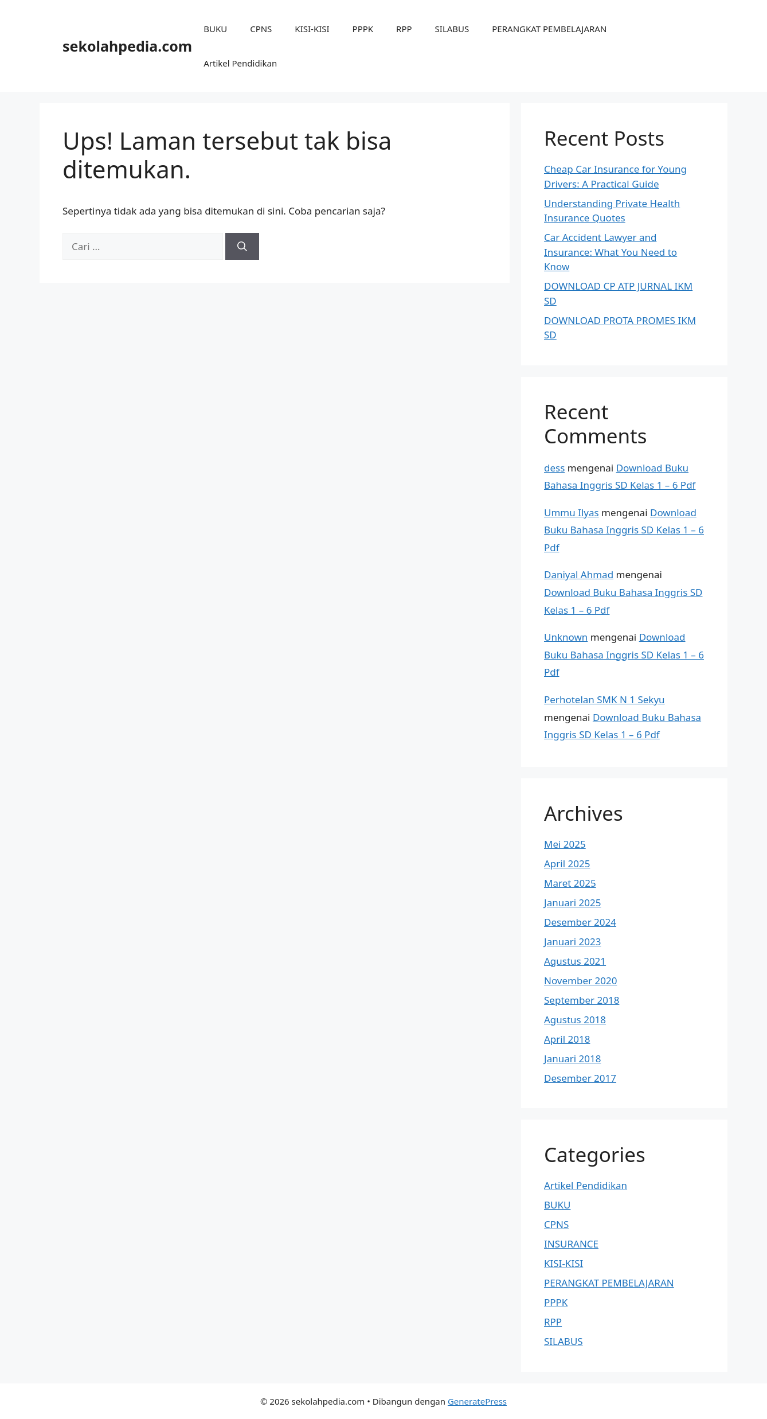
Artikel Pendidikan (240, 63)
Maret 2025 (570, 883)
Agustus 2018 (575, 1019)
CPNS (261, 28)
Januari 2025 (572, 902)
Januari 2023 (572, 941)
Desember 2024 (580, 922)
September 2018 (581, 1000)
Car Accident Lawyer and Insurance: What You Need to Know (610, 252)
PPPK (363, 28)
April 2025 (567, 863)
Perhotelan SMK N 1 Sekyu (604, 699)
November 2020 (580, 980)
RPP (404, 28)
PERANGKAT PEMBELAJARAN (549, 28)
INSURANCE (571, 1243)
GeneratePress (477, 1401)
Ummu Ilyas (571, 512)
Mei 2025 (565, 844)
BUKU (215, 28)
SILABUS (452, 28)
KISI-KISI (312, 28)
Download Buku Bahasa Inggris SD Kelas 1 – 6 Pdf (624, 530)
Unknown (566, 637)
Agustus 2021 (575, 961)
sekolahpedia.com (127, 46)
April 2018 (567, 1039)
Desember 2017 (580, 1078)
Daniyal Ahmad (578, 574)
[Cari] (242, 246)
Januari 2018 (572, 1058)
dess (554, 467)
